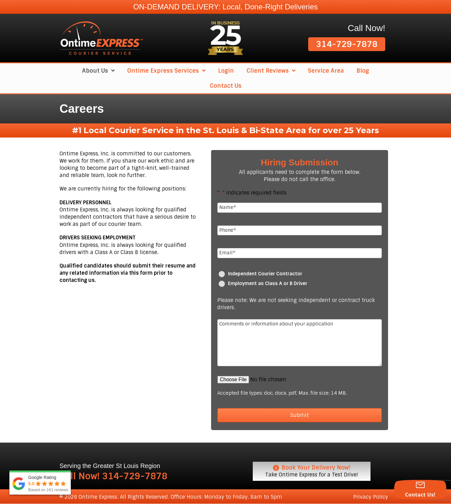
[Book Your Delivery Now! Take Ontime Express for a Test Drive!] (312, 471)
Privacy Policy (370, 497)
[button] (346, 44)
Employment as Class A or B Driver (267, 284)
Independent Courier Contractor (265, 274)
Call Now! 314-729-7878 (113, 476)
